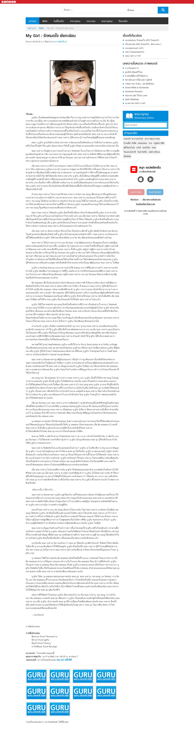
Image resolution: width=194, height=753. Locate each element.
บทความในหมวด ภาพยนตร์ (140, 64)
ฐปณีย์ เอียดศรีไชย (133, 72)
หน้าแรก (32, 21)
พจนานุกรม (107, 21)
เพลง (154, 147)
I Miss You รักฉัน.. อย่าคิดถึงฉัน (139, 84)
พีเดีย (44, 21)
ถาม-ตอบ (90, 21)
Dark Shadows (132, 99)
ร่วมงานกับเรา (155, 192)
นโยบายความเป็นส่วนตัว (151, 199)
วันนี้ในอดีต (58, 21)
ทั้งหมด (130, 10)
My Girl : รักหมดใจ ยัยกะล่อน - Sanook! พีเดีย (42, 10)
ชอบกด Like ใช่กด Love (136, 95)
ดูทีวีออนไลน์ (129, 147)
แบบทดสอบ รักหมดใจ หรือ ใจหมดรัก (142, 40)
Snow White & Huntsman (137, 87)
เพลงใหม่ (146, 147)
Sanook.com (9, 2)
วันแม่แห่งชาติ (130, 152)
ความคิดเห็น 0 (60, 42)
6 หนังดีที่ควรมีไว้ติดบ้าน (136, 76)
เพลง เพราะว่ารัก (133, 56)
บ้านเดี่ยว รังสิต (130, 143)
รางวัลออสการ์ (132, 68)
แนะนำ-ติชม (136, 192)
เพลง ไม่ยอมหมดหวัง (134, 52)
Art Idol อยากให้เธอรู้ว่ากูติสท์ (138, 80)
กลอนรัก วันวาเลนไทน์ (133, 139)
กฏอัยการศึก (159, 143)
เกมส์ (138, 147)
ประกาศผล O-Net (152, 139)
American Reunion (134, 91)
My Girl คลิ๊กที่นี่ (64, 660)
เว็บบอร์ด (123, 21)
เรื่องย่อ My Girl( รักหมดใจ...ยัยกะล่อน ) (143, 44)
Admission (142, 143)
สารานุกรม (75, 21)
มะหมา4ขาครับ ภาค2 (135, 103)
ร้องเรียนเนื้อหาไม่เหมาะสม (145, 204)
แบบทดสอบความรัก (134, 48)
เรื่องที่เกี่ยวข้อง (132, 36)
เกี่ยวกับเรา (134, 199)
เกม (150, 143)
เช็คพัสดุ (127, 156)
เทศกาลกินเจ (154, 152)
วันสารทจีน (142, 152)
